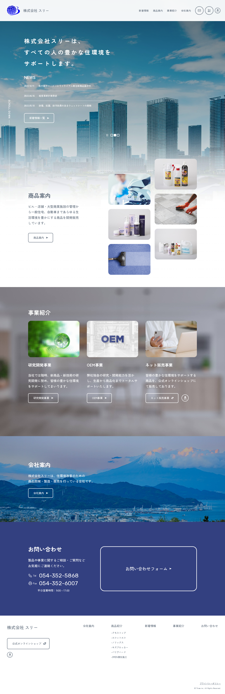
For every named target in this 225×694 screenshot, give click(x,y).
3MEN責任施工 (119, 657)
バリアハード (119, 652)
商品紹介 (116, 626)
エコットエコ (119, 637)
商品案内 (158, 10)
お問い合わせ (209, 626)
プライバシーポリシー (210, 683)
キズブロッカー (120, 647)
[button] (112, 135)
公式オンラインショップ (26, 643)
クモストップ (119, 632)
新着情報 (144, 10)
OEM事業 (97, 398)
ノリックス (118, 642)
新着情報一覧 (37, 118)
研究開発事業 (41, 398)
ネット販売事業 (160, 398)
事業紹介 (172, 10)
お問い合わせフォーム (147, 569)
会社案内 (186, 10)
